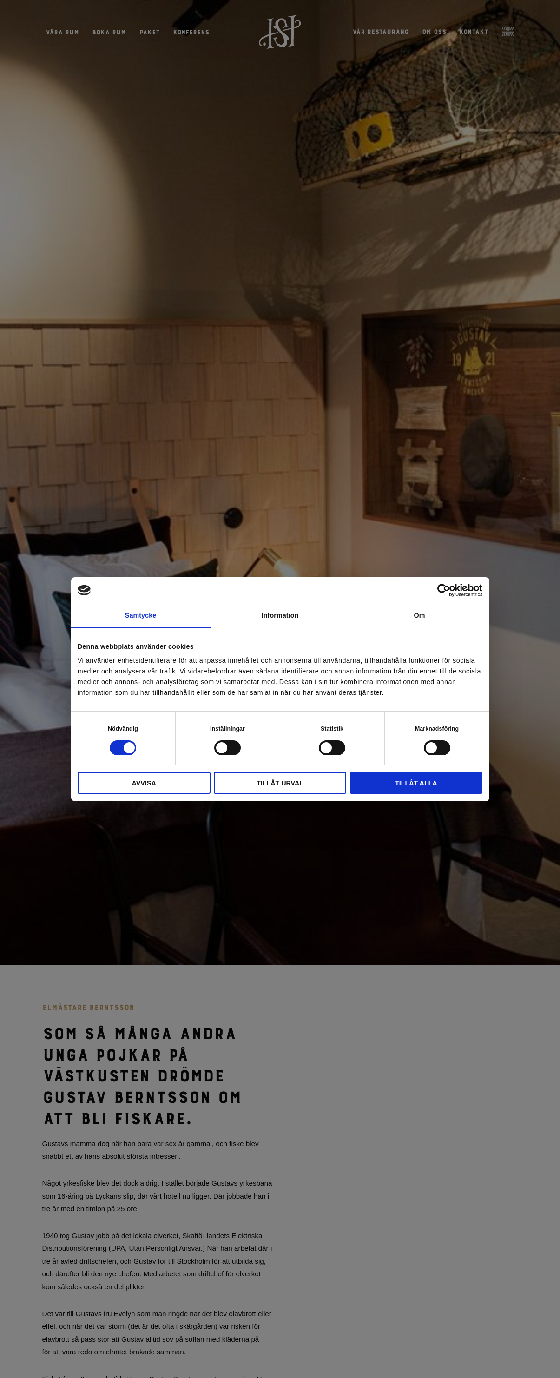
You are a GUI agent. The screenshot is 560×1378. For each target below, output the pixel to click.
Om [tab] (419, 615)
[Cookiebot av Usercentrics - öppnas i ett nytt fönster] (441, 590)
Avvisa (144, 783)
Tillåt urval (280, 783)
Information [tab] (280, 615)
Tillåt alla (416, 783)
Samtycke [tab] (141, 615)
